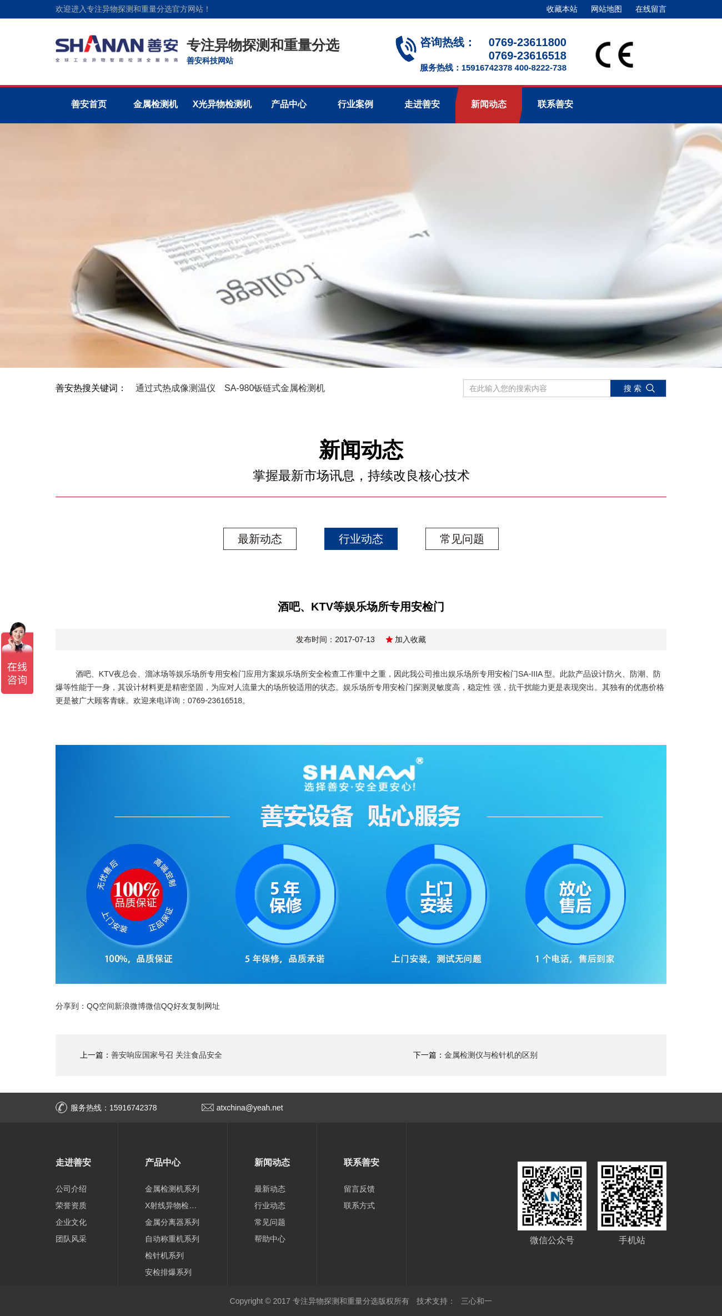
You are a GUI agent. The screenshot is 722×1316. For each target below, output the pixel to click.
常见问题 (462, 539)
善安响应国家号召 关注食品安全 (166, 1054)
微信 (153, 1006)
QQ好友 (175, 1006)
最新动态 (260, 539)
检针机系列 (164, 1255)
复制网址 (204, 1006)
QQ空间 (100, 1006)
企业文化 (71, 1222)
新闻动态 (489, 104)
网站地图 (606, 8)
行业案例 (355, 104)
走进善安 (422, 104)
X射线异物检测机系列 (172, 1205)
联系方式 (359, 1205)
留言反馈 (359, 1188)
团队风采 (71, 1238)
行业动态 (361, 539)
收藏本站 (562, 8)
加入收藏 (410, 639)
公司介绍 (71, 1188)
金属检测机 (155, 104)
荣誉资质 (71, 1205)
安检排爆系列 (168, 1272)
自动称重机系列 (172, 1238)
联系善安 (555, 104)
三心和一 (476, 1301)
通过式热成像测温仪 (175, 388)
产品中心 (289, 104)
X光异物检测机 (222, 104)
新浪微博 (130, 1006)
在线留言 (650, 8)
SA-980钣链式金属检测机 (274, 388)
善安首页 (89, 104)
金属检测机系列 (172, 1188)
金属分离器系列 (172, 1222)
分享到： (71, 1006)
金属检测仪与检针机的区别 (491, 1054)
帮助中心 (269, 1238)
